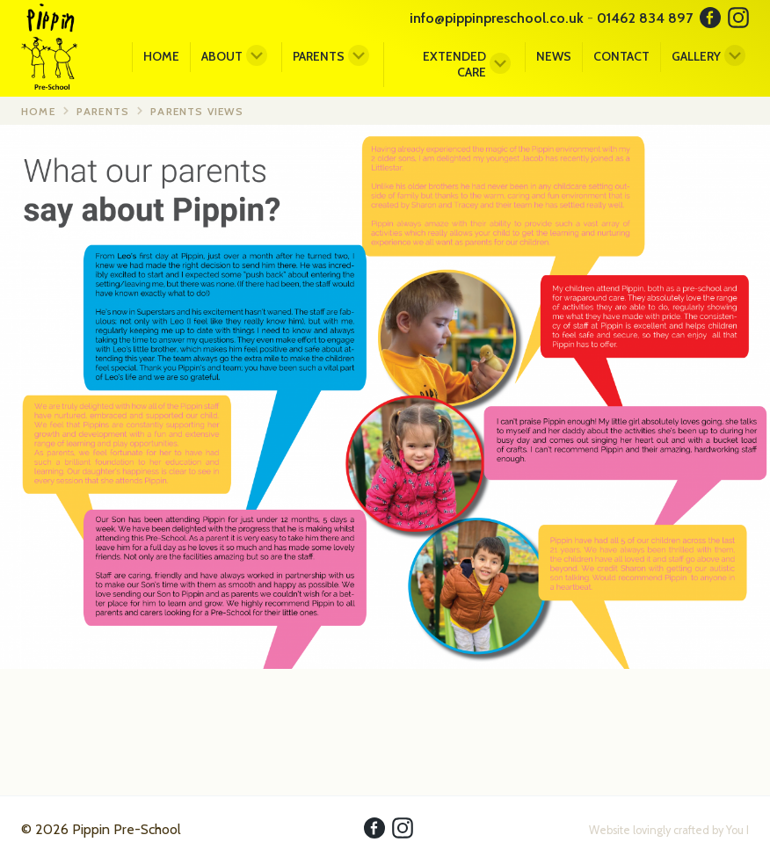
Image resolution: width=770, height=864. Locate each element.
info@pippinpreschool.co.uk (497, 18)
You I (737, 830)
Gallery (696, 56)
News (553, 56)
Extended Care (454, 64)
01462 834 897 (645, 18)
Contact (621, 56)
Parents (319, 56)
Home (161, 56)
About (222, 56)
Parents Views (196, 111)
